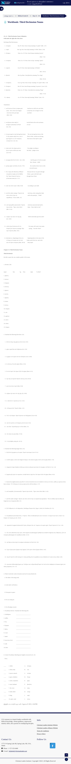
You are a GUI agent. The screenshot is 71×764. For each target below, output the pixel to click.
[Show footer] (66, 759)
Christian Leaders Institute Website (47, 725)
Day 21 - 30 (36, 16)
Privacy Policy (41, 734)
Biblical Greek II (23, 16)
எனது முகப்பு (8, 16)
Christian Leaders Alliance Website (47, 728)
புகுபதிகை (66, 2)
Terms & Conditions (43, 731)
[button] (19, 3)
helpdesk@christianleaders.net (18, 751)
